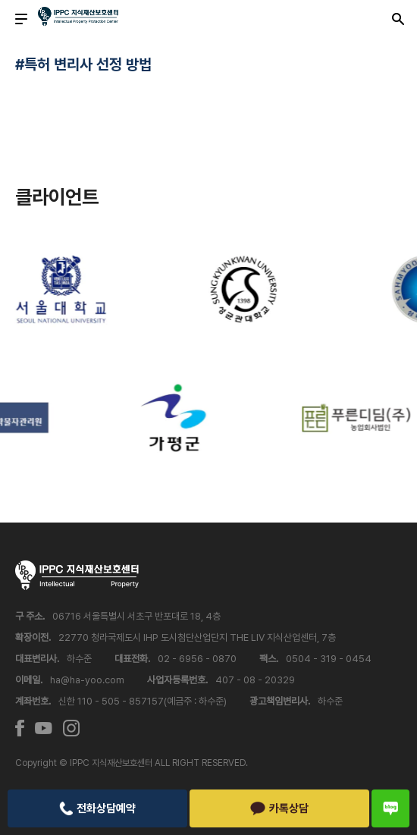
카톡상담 (279, 808)
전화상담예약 (97, 808)
